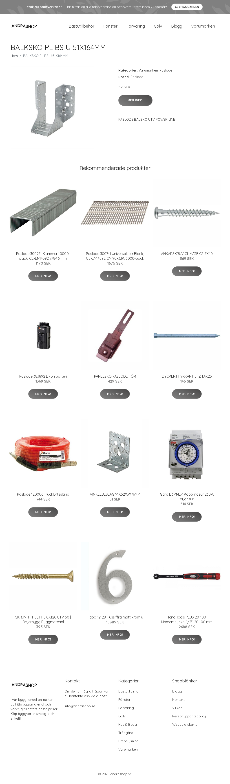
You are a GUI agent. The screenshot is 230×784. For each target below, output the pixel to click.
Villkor (177, 710)
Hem (14, 58)
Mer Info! (135, 102)
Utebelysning (128, 743)
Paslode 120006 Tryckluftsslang (43, 496)
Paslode (165, 72)
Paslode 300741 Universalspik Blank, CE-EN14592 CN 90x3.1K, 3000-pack (115, 258)
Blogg (176, 27)
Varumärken (203, 27)
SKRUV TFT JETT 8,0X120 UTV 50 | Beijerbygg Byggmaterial (43, 621)
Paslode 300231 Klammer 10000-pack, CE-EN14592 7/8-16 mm (43, 258)
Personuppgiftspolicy (189, 718)
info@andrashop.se (79, 708)
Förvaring (135, 27)
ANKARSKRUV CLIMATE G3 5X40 (187, 256)
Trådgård (125, 735)
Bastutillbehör (81, 27)
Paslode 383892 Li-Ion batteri (43, 378)
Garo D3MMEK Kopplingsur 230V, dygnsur (187, 499)
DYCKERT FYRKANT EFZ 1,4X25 (187, 378)
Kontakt (178, 702)
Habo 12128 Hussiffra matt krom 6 (115, 619)
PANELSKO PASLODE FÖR (115, 378)
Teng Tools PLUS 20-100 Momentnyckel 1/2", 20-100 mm (186, 621)
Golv (158, 27)
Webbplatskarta (184, 727)
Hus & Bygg (127, 727)
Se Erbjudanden (187, 7)
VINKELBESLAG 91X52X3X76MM (115, 496)
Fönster (110, 27)
